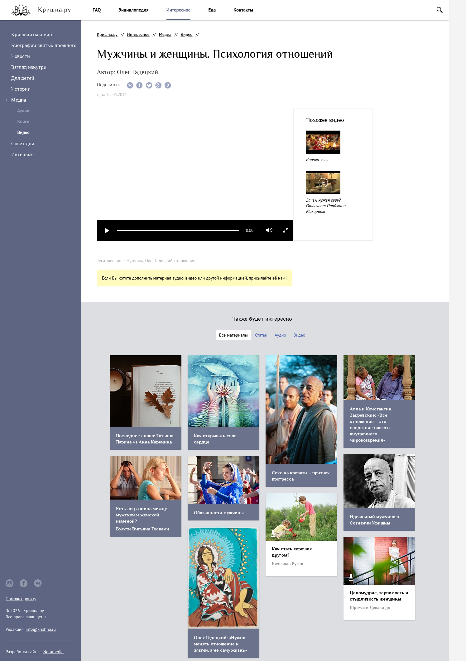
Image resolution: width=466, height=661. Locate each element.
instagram (9, 583)
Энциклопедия (133, 10)
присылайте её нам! (268, 278)
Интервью (22, 154)
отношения (184, 260)
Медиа (18, 100)
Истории (21, 89)
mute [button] (269, 230)
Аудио (23, 110)
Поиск (440, 10)
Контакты (243, 10)
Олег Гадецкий (159, 260)
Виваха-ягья (317, 159)
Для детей (22, 78)
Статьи (261, 335)
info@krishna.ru (41, 629)
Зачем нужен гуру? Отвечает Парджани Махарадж (326, 205)
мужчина (135, 260)
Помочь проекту (21, 598)
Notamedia (53, 651)
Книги (23, 121)
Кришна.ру (107, 34)
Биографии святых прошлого (43, 45)
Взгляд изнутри (28, 67)
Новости (20, 56)
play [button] (107, 230)
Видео (187, 34)
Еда (212, 10)
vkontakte (38, 583)
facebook (24, 583)
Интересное (178, 10)
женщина (116, 260)
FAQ (97, 10)
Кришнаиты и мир (31, 34)
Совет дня (22, 143)
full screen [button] (285, 230)
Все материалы (233, 335)
